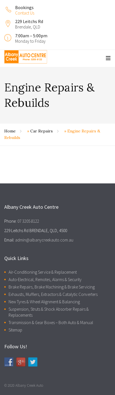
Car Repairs (41, 131)
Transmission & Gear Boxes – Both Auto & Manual (51, 322)
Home (10, 131)
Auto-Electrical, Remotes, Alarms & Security (45, 279)
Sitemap (15, 330)
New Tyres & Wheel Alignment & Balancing (44, 301)
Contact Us (24, 13)
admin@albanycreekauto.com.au (44, 240)
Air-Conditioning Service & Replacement (43, 272)
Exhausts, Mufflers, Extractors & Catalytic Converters (53, 294)
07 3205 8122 (28, 221)
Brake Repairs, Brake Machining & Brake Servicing (52, 287)
